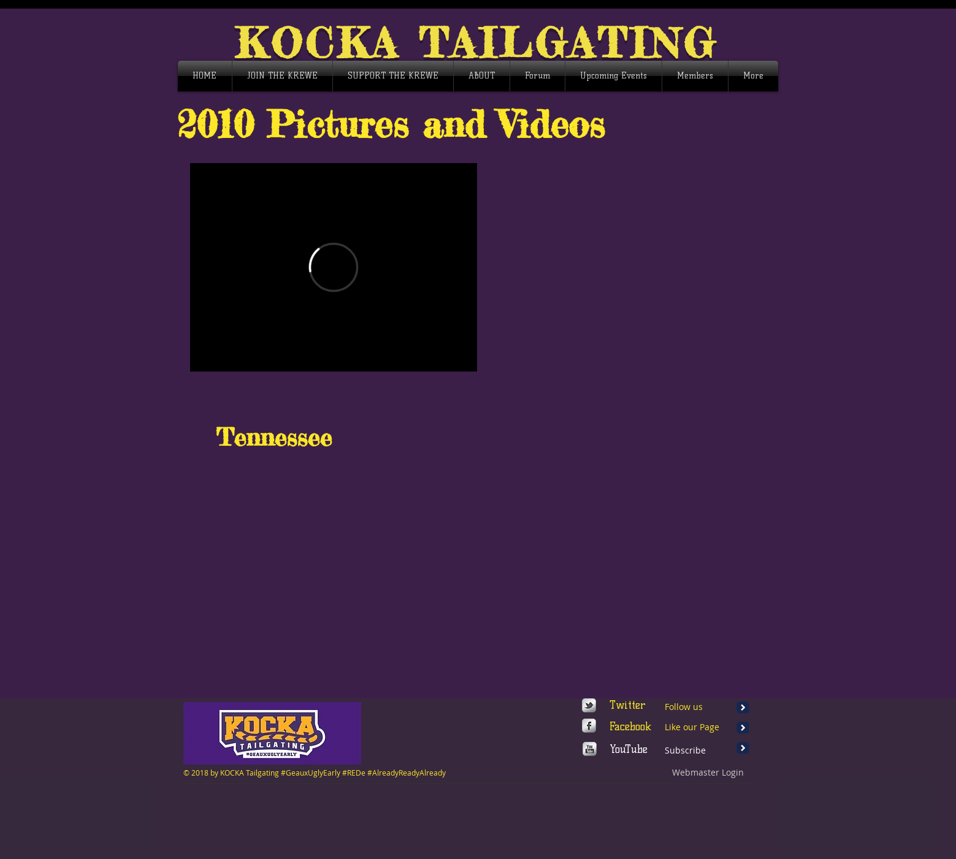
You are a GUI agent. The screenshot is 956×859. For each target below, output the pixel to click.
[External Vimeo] (333, 267)
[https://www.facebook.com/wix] (589, 726)
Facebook (630, 726)
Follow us (684, 706)
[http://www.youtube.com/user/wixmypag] (590, 749)
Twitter (628, 705)
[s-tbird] (589, 705)
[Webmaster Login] (708, 772)
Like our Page (692, 727)
